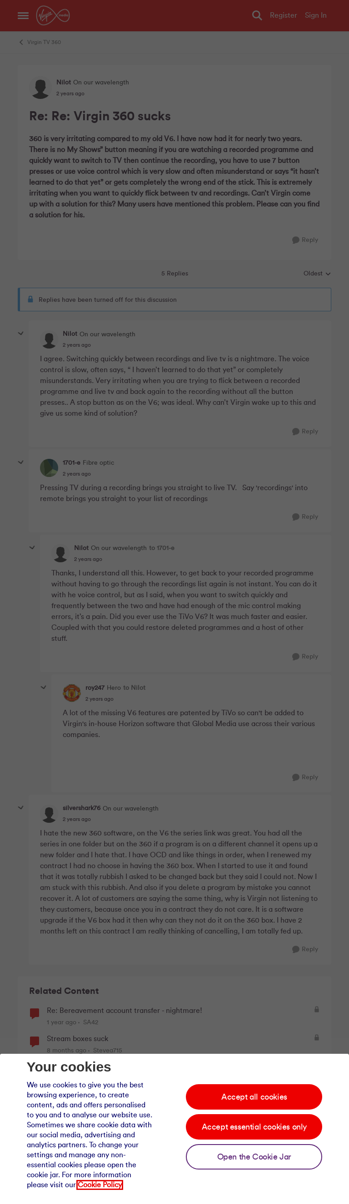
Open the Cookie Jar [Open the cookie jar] (254, 1157)
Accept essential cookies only (254, 1127)
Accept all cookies (254, 1097)
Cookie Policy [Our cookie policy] (100, 1185)
